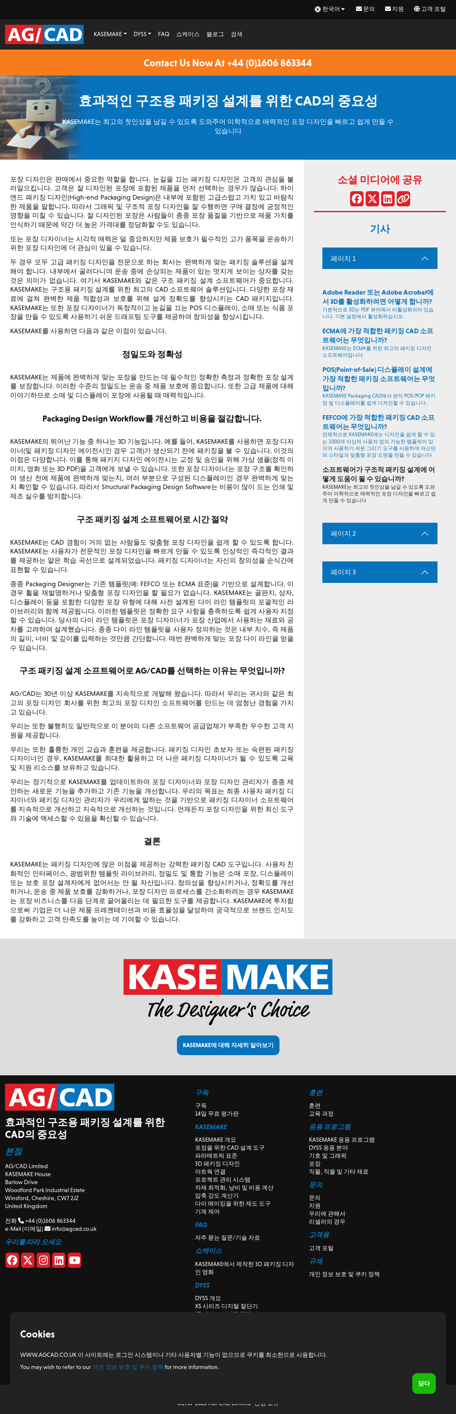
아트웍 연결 (210, 1171)
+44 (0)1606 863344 (47, 1220)
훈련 (315, 1105)
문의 (365, 8)
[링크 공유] (403, 200)
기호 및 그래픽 (328, 1155)
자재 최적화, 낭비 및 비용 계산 (234, 1187)
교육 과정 (321, 1113)
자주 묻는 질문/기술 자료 (227, 1237)
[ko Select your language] (330, 9)
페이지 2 (343, 533)
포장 (315, 1163)
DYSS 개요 (208, 1298)
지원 (394, 8)
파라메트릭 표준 (216, 1155)
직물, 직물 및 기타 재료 (339, 1171)
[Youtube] (74, 1262)
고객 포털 (430, 8)
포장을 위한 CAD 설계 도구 (230, 1147)
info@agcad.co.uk (70, 1228)
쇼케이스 (188, 34)
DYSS (140, 34)
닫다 (424, 1383)
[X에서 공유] (372, 200)
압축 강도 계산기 (217, 1195)
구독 (201, 1105)
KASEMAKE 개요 (215, 1139)
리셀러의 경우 (327, 1221)
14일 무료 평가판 (217, 1113)
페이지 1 (343, 258)
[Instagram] (43, 1262)
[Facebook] (12, 1262)
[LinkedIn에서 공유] (388, 200)
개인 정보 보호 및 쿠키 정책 (344, 1274)
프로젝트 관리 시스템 (222, 1179)
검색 (236, 34)
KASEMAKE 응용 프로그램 (342, 1139)
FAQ (163, 34)
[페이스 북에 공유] (357, 200)
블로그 (215, 34)
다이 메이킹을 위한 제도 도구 (233, 1203)
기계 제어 (207, 1211)
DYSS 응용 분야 (328, 1147)
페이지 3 (343, 572)
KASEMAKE (108, 34)
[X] (28, 1262)
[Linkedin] (59, 1262)
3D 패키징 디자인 (217, 1163)
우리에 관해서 (327, 1213)
